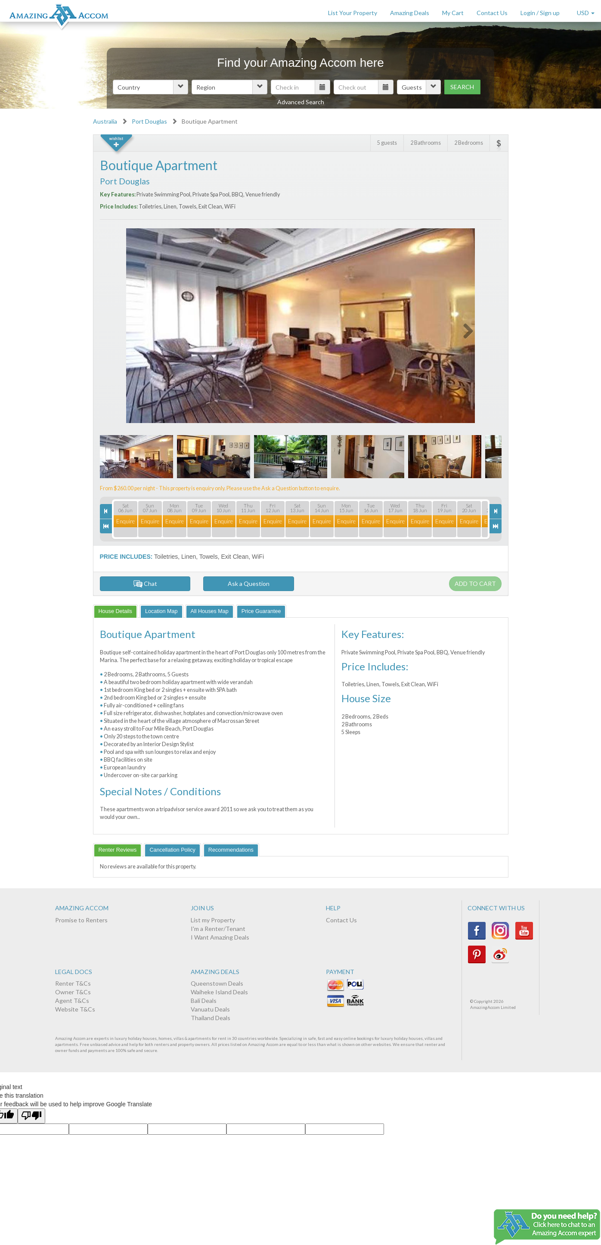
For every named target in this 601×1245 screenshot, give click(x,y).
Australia (105, 121)
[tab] (115, 611)
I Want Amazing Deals (220, 937)
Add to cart (475, 583)
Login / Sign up (540, 12)
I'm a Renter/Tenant (218, 928)
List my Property (213, 920)
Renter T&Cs (73, 983)
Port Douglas (149, 121)
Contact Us (492, 12)
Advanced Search (300, 102)
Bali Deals (204, 1000)
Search (462, 86)
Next (463, 329)
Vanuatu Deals (210, 1009)
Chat (145, 583)
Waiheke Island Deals (219, 992)
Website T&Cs (75, 1009)
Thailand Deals (210, 1017)
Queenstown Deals (217, 983)
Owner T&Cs (73, 992)
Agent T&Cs (72, 1000)
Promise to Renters (81, 920)
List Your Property (352, 12)
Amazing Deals (409, 12)
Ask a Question (249, 583)
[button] (150, 87)
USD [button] (586, 12)
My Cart (453, 12)
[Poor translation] (31, 1116)
